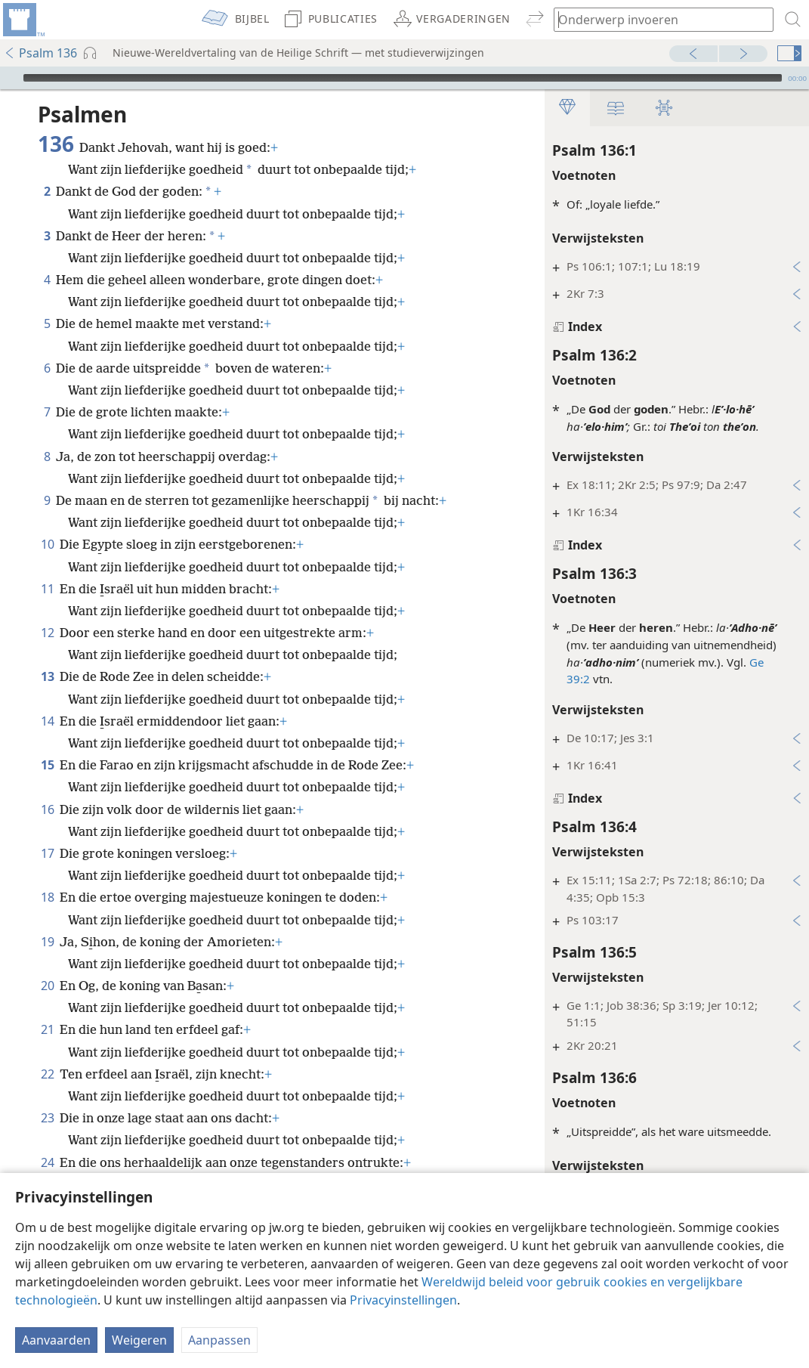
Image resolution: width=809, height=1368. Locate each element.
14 (47, 721)
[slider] (402, 78)
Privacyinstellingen (403, 1300)
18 (47, 897)
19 (47, 941)
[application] (404, 78)
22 (47, 1074)
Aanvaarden (56, 1340)
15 (47, 765)
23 (47, 1118)
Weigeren (139, 1340)
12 (47, 632)
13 (47, 676)
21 (47, 1029)
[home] (22, 19)
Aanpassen (219, 1340)
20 (47, 985)
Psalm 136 (40, 53)
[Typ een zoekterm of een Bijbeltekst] (656, 19)
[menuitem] (22, 19)
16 (47, 809)
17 (47, 853)
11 (47, 588)
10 (47, 544)
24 (47, 1162)
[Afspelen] (10, 78)
